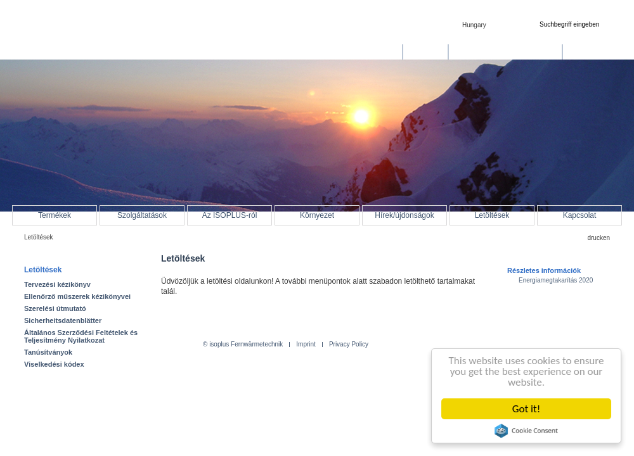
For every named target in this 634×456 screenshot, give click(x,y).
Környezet (317, 215)
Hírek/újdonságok (404, 215)
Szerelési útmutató (55, 308)
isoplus (63, 35)
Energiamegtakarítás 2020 (556, 280)
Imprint (306, 344)
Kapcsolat (580, 215)
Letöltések (492, 215)
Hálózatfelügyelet (598, 52)
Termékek (54, 215)
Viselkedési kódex (54, 364)
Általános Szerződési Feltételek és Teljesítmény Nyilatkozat (81, 336)
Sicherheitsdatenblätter (62, 320)
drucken (598, 237)
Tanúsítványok (48, 352)
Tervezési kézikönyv (57, 284)
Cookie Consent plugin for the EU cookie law (526, 431)
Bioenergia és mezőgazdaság (505, 52)
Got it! (526, 408)
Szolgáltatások (142, 215)
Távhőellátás (374, 52)
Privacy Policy (348, 344)
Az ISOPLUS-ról (229, 215)
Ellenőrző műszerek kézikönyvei (77, 296)
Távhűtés (425, 52)
